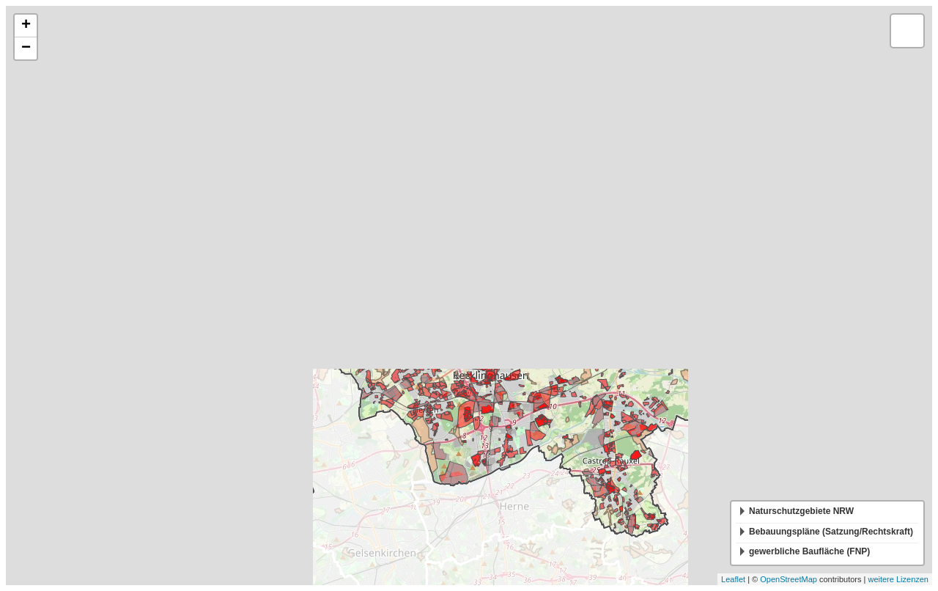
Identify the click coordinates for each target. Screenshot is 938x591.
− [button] (26, 48)
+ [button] (26, 26)
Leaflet (733, 579)
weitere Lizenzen (898, 579)
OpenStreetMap (788, 579)
